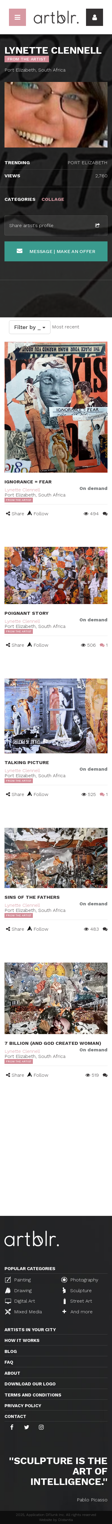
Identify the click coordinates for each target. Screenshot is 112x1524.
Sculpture (77, 1290)
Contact (15, 1416)
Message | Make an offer (56, 251)
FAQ (8, 1362)
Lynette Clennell (22, 490)
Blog (10, 1351)
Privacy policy (22, 1405)
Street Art (77, 1301)
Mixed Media (23, 1312)
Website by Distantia (56, 1520)
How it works (21, 1340)
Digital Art (20, 1301)
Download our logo (30, 1384)
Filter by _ (29, 327)
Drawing (18, 1290)
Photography (79, 1280)
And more (77, 1312)
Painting (18, 1280)
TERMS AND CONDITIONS (32, 1395)
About (12, 1373)
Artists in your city (30, 1329)
